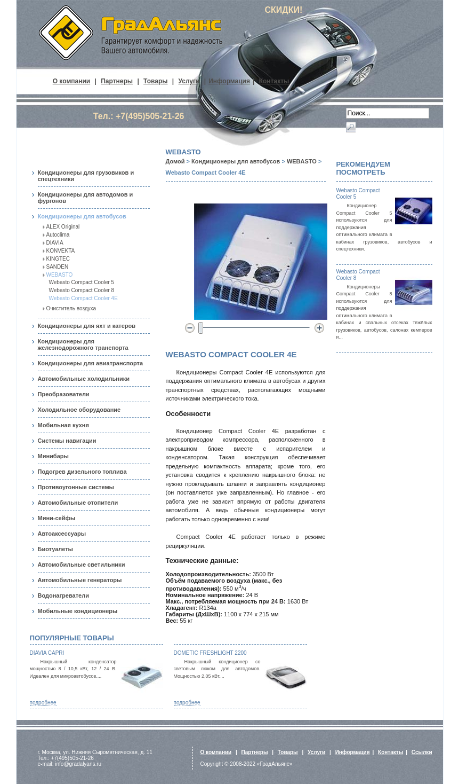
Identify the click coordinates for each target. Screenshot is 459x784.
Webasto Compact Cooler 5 (82, 282)
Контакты (274, 81)
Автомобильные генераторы (80, 580)
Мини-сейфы (57, 518)
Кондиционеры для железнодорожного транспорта (83, 344)
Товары (155, 81)
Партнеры (117, 81)
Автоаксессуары (62, 533)
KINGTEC (58, 259)
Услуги (189, 81)
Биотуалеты (55, 549)
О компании (72, 81)
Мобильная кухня (63, 425)
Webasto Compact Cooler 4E (83, 298)
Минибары (53, 456)
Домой (175, 161)
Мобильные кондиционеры (78, 611)
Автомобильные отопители (78, 502)
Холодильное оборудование (79, 409)
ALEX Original (63, 227)
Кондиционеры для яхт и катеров (87, 326)
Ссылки (422, 752)
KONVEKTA (60, 251)
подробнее (43, 702)
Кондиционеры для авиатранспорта (90, 363)
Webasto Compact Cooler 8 (82, 290)
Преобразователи (64, 394)
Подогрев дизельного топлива (82, 471)
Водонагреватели (63, 595)
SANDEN (57, 267)
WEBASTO (59, 275)
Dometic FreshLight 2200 (210, 653)
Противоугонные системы (76, 487)
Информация (229, 81)
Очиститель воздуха (71, 308)
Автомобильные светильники (81, 564)
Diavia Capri (47, 653)
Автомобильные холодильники (84, 378)
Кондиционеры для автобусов (82, 216)
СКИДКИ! (284, 9)
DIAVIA (54, 243)
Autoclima (58, 235)
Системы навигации (67, 440)
